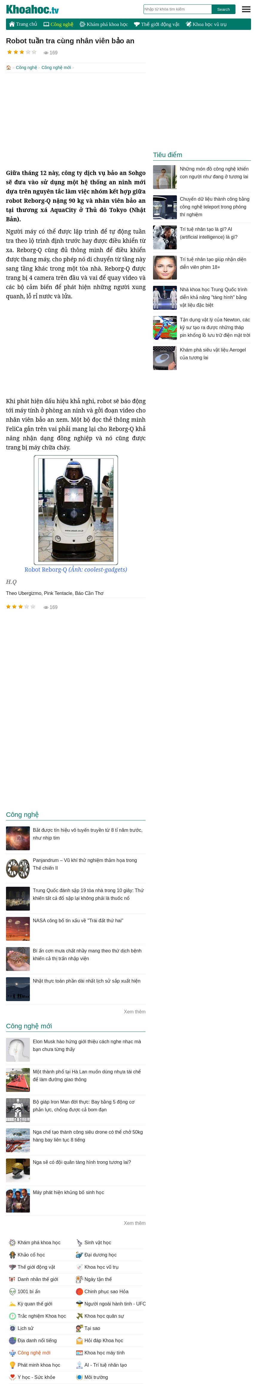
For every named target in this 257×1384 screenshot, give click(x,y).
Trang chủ (23, 24)
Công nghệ (58, 24)
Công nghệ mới (56, 67)
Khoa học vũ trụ (206, 24)
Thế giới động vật (156, 24)
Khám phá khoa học (103, 24)
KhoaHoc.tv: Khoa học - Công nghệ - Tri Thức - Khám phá (39, 9)
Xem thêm (135, 1011)
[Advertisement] (76, 120)
